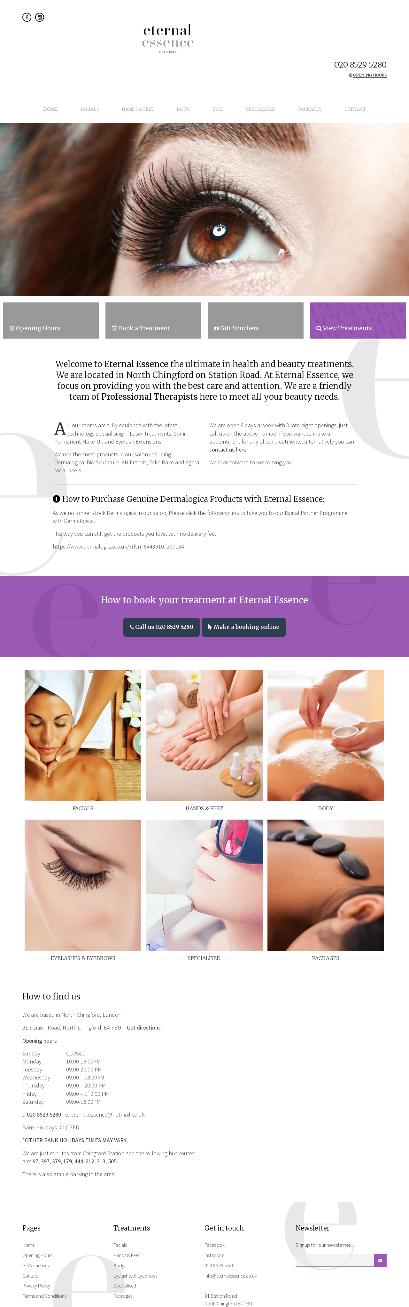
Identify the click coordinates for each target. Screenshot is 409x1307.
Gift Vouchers (36, 1236)
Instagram (215, 1226)
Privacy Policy (37, 1256)
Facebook (215, 1216)
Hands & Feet (151, 54)
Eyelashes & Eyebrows (137, 1246)
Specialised (248, 54)
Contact (325, 54)
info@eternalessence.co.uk (234, 1246)
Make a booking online (246, 594)
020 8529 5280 (360, 18)
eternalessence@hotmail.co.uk (108, 1085)
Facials (111, 54)
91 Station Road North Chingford (230, 1270)
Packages (289, 54)
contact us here (227, 417)
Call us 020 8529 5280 (159, 594)
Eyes (214, 54)
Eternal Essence (204, 25)
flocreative (376, 1300)
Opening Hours (38, 1226)
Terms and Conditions (45, 1267)
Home (80, 54)
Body (187, 54)
